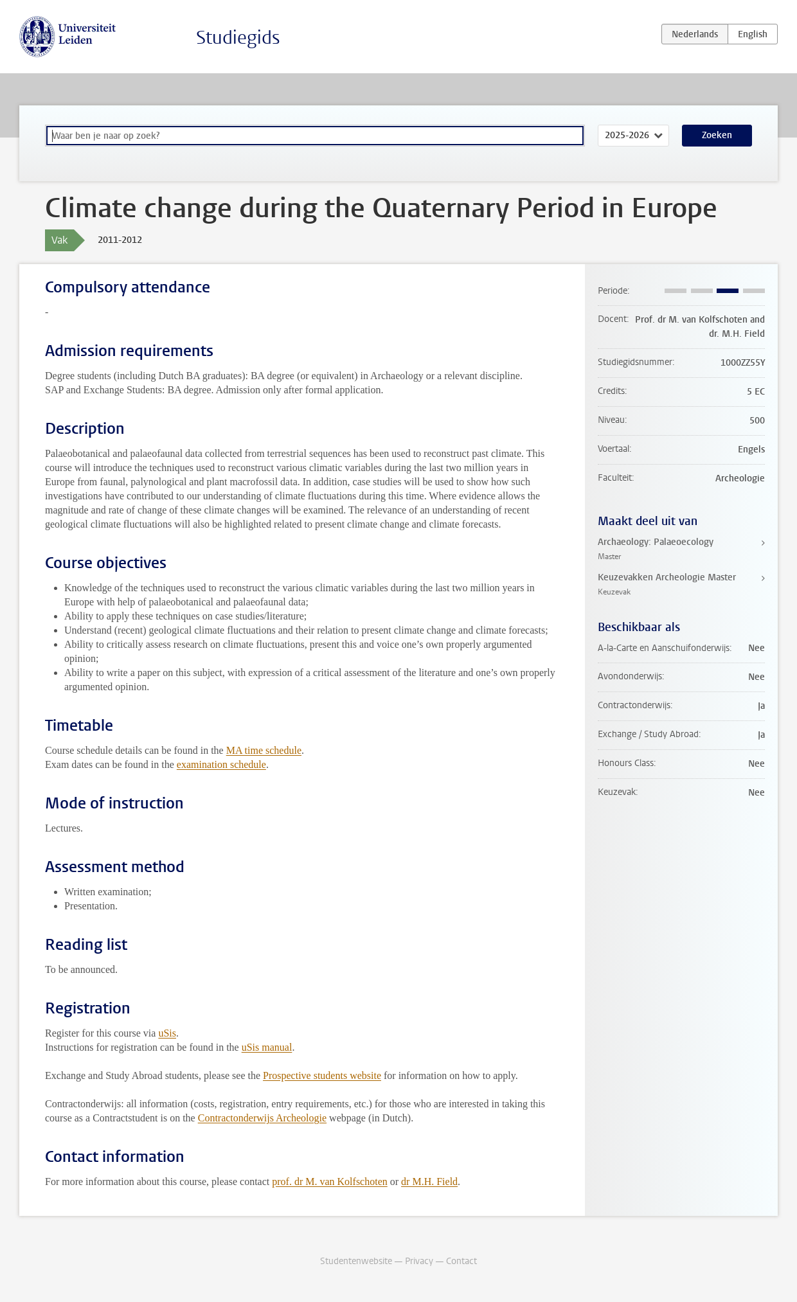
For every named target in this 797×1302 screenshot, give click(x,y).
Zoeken (717, 135)
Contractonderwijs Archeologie (262, 1117)
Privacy (419, 1261)
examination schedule (221, 764)
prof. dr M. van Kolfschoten (330, 1181)
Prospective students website (322, 1075)
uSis (167, 1033)
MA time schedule (263, 750)
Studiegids (238, 37)
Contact (461, 1261)
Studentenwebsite (356, 1261)
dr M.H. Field (429, 1181)
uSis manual (267, 1047)
